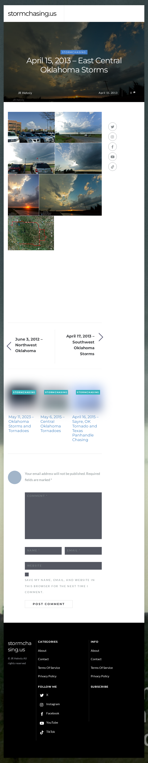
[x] (112, 126)
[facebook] (112, 146)
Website (34, 565)
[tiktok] (112, 166)
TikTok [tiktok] (46, 731)
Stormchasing (74, 52)
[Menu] (135, 10)
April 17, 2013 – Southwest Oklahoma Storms (80, 345)
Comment (37, 495)
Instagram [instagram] (49, 704)
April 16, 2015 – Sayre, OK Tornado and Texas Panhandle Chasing (85, 428)
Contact (43, 659)
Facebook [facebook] (48, 713)
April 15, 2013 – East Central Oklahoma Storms (74, 65)
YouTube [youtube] (48, 722)
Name (33, 550)
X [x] (43, 695)
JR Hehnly (25, 93)
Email (74, 550)
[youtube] (112, 156)
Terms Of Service (49, 667)
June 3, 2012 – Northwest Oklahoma (29, 345)
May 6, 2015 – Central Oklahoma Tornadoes (52, 424)
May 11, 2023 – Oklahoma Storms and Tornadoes (21, 424)
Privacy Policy (47, 676)
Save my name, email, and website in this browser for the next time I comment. (60, 586)
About (42, 650)
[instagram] (112, 136)
